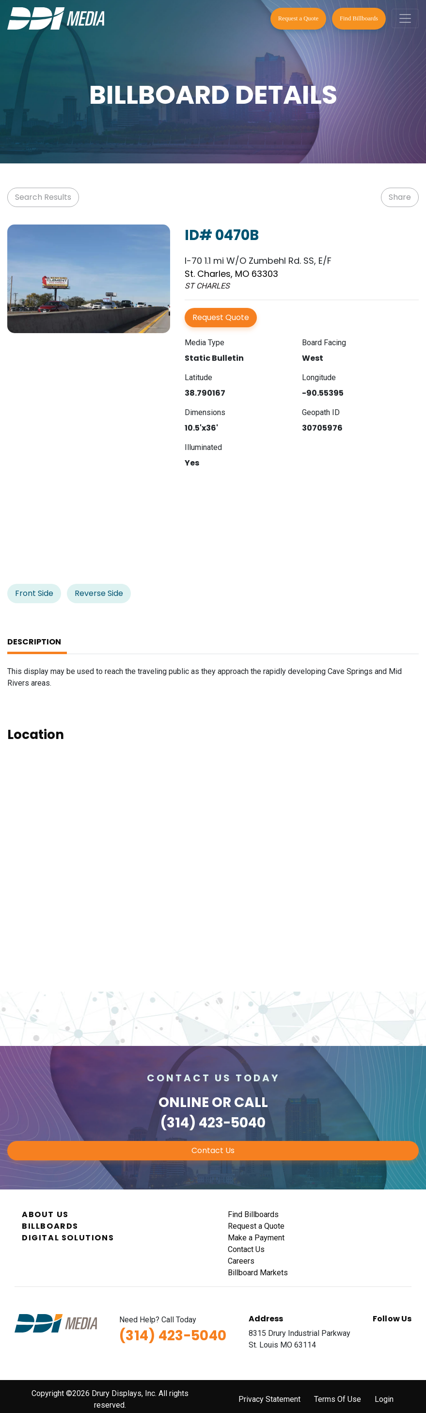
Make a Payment (256, 1237)
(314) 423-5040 (213, 1122)
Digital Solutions (68, 1237)
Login (384, 1399)
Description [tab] (34, 641)
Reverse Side (99, 593)
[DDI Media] (55, 17)
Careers (241, 1261)
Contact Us (213, 1150)
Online (183, 1102)
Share (400, 197)
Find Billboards (359, 18)
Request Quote (220, 317)
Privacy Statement (269, 1399)
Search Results (43, 197)
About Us (45, 1214)
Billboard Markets (258, 1272)
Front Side (34, 593)
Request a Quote (298, 18)
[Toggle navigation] (405, 18)
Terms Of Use (337, 1399)
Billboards (50, 1226)
